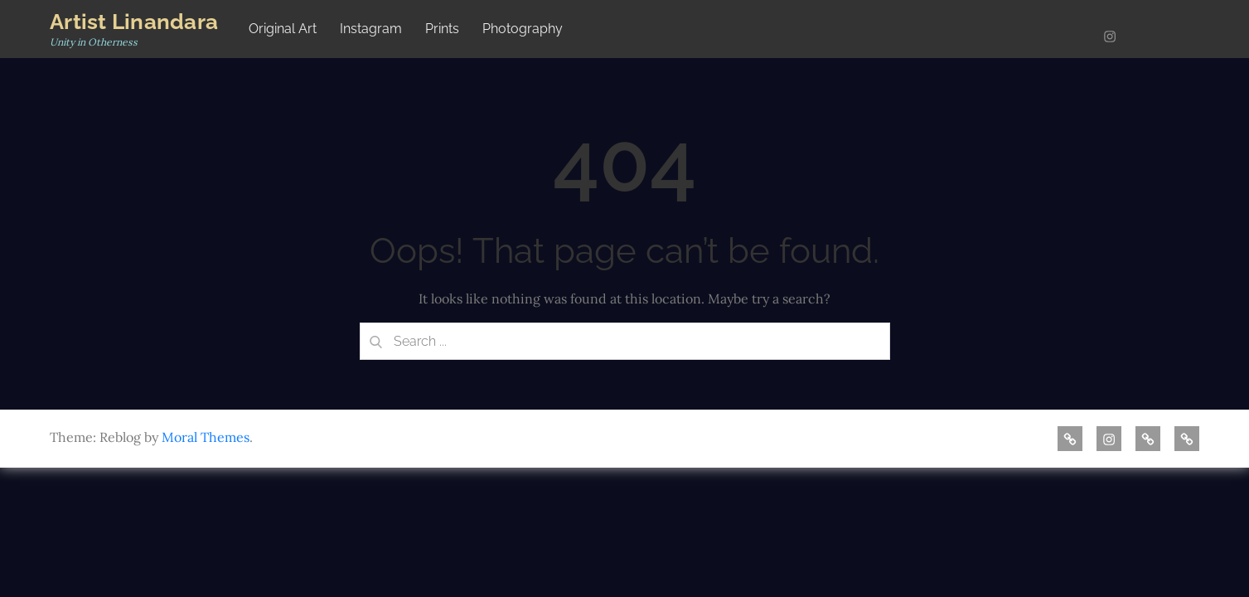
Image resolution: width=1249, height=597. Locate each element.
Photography (522, 28)
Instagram (371, 28)
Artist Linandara (134, 21)
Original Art (283, 28)
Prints (442, 28)
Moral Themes (205, 437)
